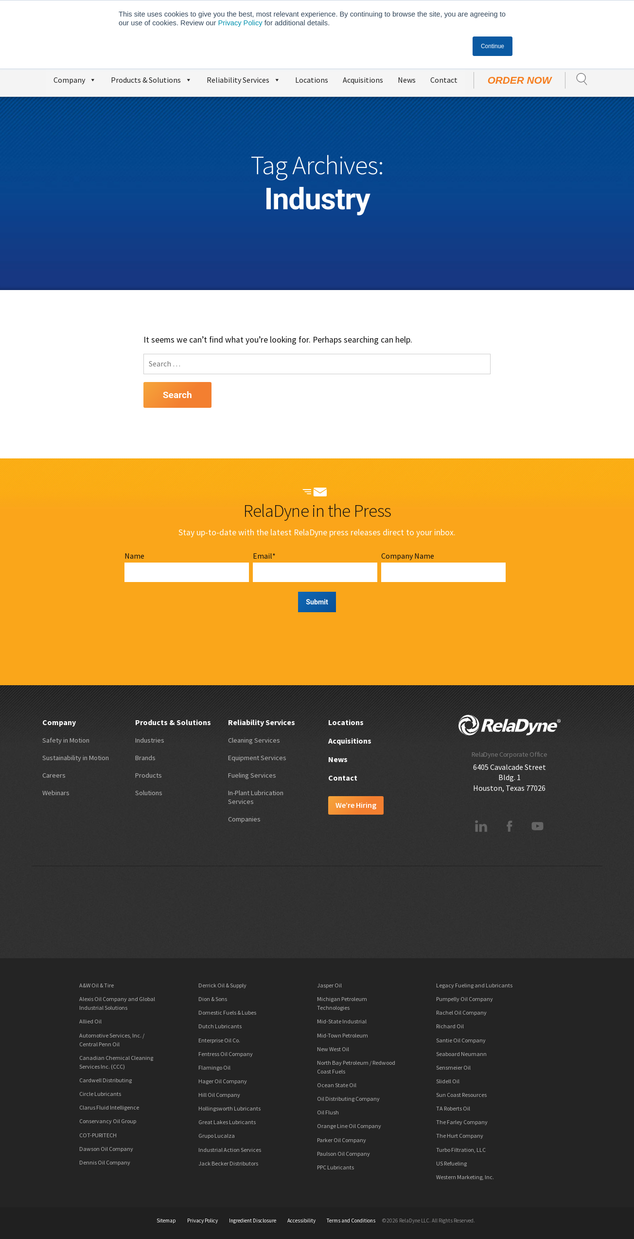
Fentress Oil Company (225, 1053)
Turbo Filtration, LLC (461, 1149)
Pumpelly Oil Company (464, 998)
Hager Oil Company (222, 1081)
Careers (54, 775)
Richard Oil (450, 1026)
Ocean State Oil (336, 1085)
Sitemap (166, 1220)
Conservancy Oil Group (107, 1121)
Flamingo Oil (214, 1067)
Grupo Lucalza (216, 1135)
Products (148, 775)
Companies (244, 819)
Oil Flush (328, 1112)
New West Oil (333, 1049)
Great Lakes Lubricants (227, 1122)
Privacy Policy (240, 23)
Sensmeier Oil (453, 1067)
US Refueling (451, 1163)
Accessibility (301, 1220)
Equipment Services (257, 757)
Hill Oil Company (219, 1094)
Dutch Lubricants (220, 1026)
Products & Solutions (151, 78)
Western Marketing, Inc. (465, 1177)
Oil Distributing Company (348, 1098)
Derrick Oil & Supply (222, 985)
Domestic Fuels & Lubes (227, 1012)
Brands (145, 757)
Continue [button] (492, 46)
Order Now (520, 80)
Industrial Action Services (229, 1149)
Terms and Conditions (351, 1220)
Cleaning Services (254, 740)
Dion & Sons (212, 998)
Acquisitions (363, 80)
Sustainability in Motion (75, 757)
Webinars (56, 792)
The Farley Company (462, 1122)
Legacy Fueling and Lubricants (474, 985)
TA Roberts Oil (453, 1108)
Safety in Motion (65, 740)
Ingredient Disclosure (252, 1220)
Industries (149, 740)
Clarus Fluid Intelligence (109, 1107)
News (407, 80)
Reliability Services (244, 78)
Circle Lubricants (100, 1093)
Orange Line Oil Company (349, 1126)
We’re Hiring (355, 805)
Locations (311, 80)
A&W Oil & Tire (96, 985)
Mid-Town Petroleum (342, 1035)
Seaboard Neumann (461, 1053)
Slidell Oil (447, 1081)
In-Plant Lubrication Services (255, 797)
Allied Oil (90, 1021)
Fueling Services (252, 775)
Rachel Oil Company (461, 1012)
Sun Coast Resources (461, 1094)
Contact (444, 80)
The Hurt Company (459, 1135)
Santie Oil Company (461, 1040)
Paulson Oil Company (343, 1153)
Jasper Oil (329, 985)
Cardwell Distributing (105, 1080)
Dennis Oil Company (104, 1162)
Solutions (148, 792)
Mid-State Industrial (342, 1021)
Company (74, 78)
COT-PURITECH (98, 1135)
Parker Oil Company (341, 1140)
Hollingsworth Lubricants (229, 1108)
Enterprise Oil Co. (219, 1040)
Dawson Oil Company (106, 1148)
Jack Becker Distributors (228, 1163)
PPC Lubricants (335, 1167)
